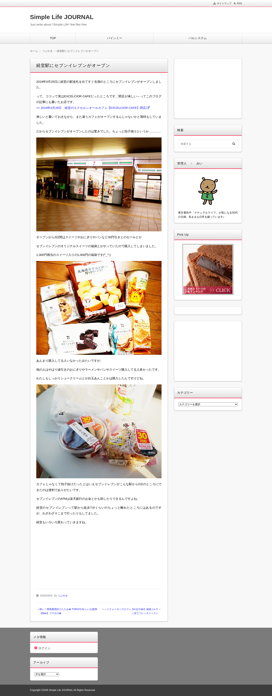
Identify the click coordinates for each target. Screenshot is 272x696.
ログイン (44, 648)
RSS (239, 3)
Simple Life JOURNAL (61, 17)
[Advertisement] (68, 553)
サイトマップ (224, 3)
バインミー (114, 38)
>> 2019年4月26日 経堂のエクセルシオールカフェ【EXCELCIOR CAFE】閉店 (91, 107)
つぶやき (63, 595)
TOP (53, 38)
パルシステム (197, 38)
